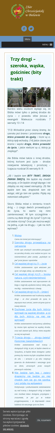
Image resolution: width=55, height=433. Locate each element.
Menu (27, 39)
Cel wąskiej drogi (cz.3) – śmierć (32, 291)
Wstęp (18, 235)
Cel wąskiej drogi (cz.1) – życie (31, 263)
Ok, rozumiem (44, 420)
